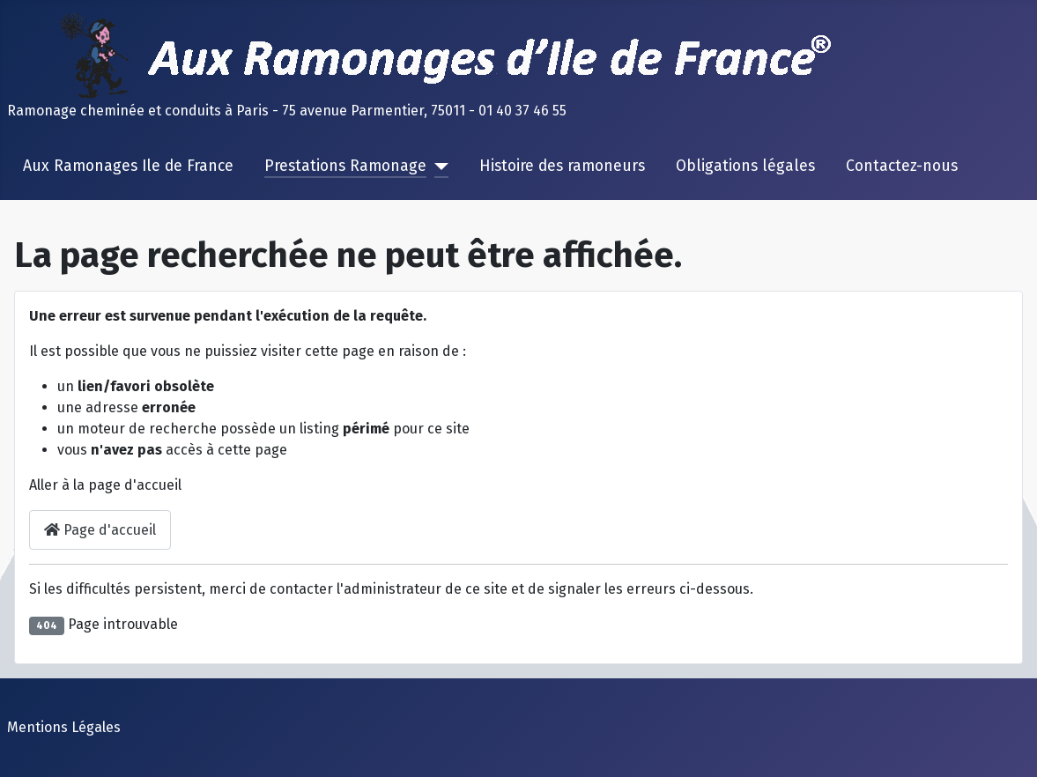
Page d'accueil (100, 530)
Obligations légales (745, 166)
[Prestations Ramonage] (437, 166)
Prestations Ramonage (345, 166)
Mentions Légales (64, 727)
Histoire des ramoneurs (562, 166)
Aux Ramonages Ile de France (128, 166)
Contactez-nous (902, 166)
